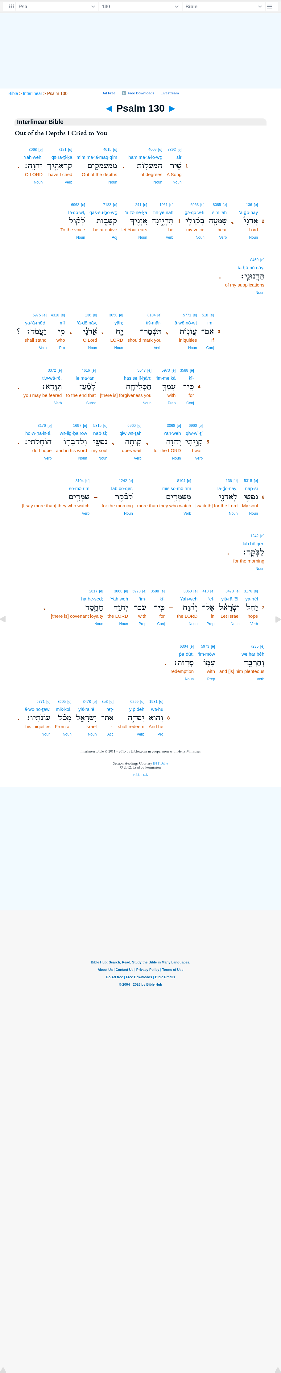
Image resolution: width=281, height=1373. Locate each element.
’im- (210, 322)
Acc (110, 734)
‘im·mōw (206, 654)
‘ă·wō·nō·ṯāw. (37, 709)
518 (205, 315)
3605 (61, 701)
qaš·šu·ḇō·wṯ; (103, 212)
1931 (153, 701)
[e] (179, 149)
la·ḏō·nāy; (227, 488)
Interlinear (32, 93)
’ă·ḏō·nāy (248, 212)
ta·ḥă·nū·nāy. (251, 267)
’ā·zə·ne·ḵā (136, 212)
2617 (93, 591)
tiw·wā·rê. (52, 378)
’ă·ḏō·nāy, (87, 322)
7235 (254, 646)
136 (249, 205)
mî (62, 322)
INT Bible (160, 763)
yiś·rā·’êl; (87, 709)
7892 (171, 149)
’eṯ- (110, 709)
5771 (187, 315)
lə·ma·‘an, (86, 378)
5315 (97, 425)
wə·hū (157, 709)
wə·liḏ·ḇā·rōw (73, 433)
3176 (42, 425)
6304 (184, 646)
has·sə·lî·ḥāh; (137, 378)
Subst (91, 403)
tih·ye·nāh (163, 212)
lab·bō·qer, (122, 488)
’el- (211, 598)
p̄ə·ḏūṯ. (186, 654)
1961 (163, 205)
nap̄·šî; (100, 433)
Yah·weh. (33, 157)
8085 (217, 205)
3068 (33, 149)
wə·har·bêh (253, 654)
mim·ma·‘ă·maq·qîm (96, 157)
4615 (107, 149)
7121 (62, 149)
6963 (194, 205)
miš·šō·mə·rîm (176, 488)
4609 (152, 149)
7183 (107, 205)
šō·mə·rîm (79, 488)
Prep (172, 403)
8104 (151, 315)
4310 (55, 315)
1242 (123, 481)
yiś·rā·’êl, (230, 598)
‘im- (143, 598)
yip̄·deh (136, 709)
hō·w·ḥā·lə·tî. (38, 433)
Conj (210, 348)
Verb (68, 182)
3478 (229, 591)
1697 (77, 425)
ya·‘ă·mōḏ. (36, 322)
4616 (86, 370)
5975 (37, 315)
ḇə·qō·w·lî (194, 212)
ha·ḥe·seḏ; (92, 598)
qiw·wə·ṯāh (130, 433)
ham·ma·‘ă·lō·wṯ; (145, 157)
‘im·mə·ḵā (166, 378)
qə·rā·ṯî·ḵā (62, 157)
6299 (134, 701)
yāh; (118, 322)
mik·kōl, (64, 709)
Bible (13, 93)
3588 (184, 370)
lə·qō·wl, (76, 212)
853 (104, 701)
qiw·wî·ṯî (194, 433)
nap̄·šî (251, 488)
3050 (113, 315)
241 (138, 205)
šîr (179, 157)
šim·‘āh (219, 212)
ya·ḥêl (251, 598)
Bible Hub (140, 775)
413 (205, 591)
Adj (114, 237)
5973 (166, 370)
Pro (62, 348)
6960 (193, 425)
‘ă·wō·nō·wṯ (185, 322)
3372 (52, 370)
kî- (191, 378)
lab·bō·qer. (253, 543)
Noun (177, 182)
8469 (254, 260)
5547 (142, 370)
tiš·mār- (153, 322)
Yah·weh (172, 433)
